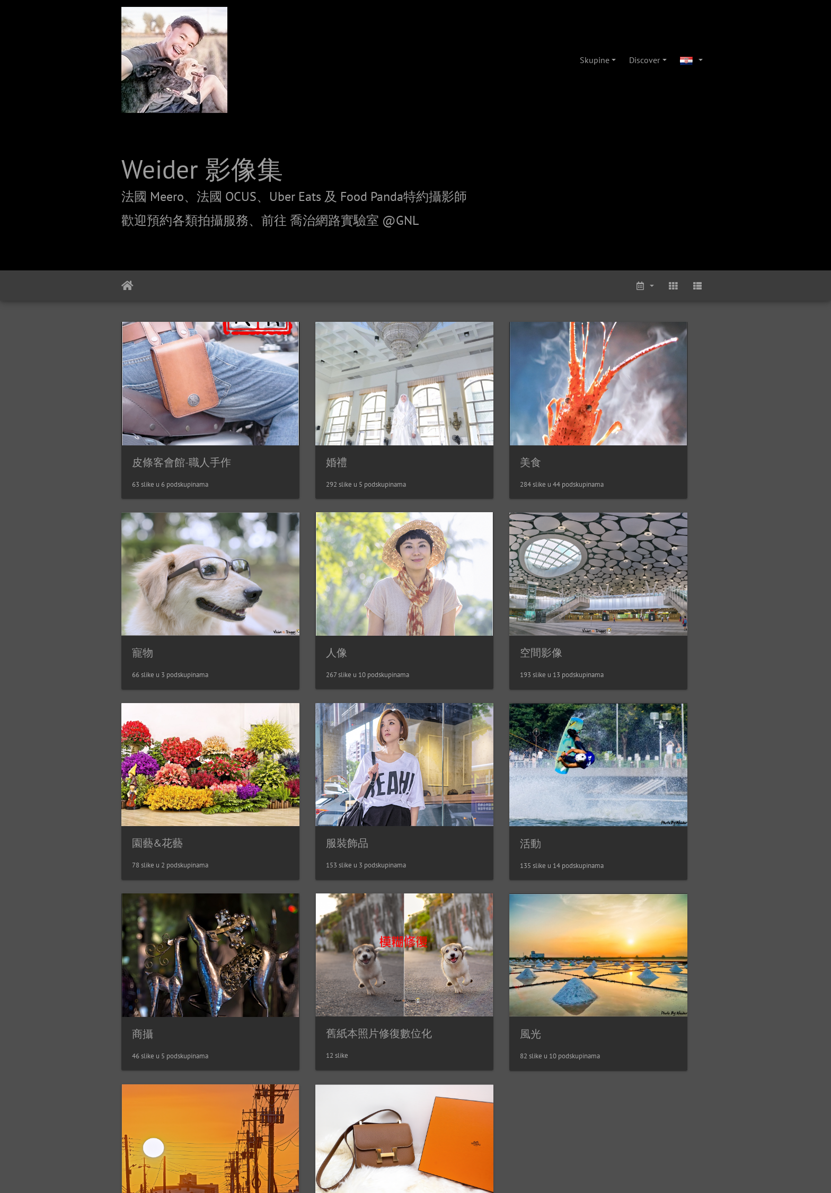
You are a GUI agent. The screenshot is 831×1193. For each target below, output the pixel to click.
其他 (142, 915)
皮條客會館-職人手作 (181, 433)
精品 (293, 915)
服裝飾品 (606, 593)
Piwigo (439, 978)
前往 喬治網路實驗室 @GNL (340, 220)
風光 (595, 754)
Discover (644, 60)
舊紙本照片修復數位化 (487, 754)
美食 (444, 433)
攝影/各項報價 (448, 1039)
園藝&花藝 (459, 593)
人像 (142, 593)
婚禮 (293, 433)
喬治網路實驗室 (385, 1039)
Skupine (594, 60)
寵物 (595, 433)
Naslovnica (127, 286)
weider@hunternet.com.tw (415, 1128)
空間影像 (304, 594)
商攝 (293, 754)
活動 (142, 754)
